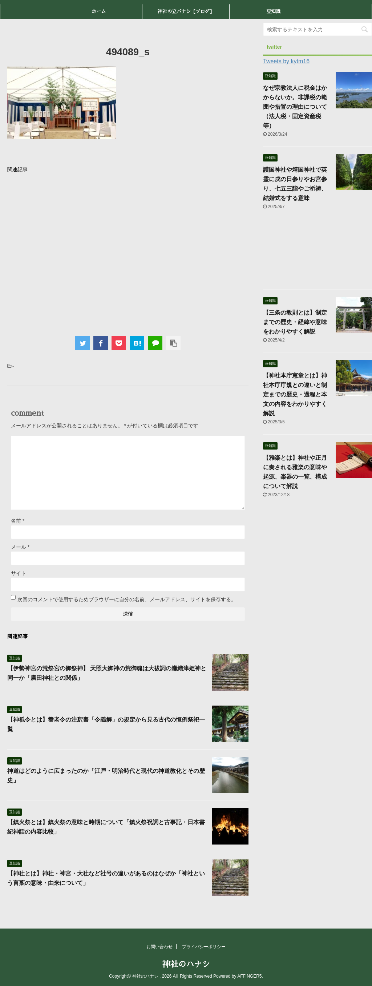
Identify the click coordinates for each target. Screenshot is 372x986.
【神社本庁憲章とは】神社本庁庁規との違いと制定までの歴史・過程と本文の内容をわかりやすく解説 (295, 394)
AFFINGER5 (249, 976)
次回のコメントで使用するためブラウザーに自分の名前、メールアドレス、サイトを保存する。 (126, 599)
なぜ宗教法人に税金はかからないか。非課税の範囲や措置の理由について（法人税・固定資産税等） (295, 107)
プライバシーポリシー (204, 946)
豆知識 (273, 11)
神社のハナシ (186, 965)
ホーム (99, 11)
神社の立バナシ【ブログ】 (186, 11)
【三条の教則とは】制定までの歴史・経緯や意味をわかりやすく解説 (295, 322)
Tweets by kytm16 (286, 61)
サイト (18, 573)
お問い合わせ (159, 946)
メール (20, 547)
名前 (17, 521)
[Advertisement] (127, 252)
